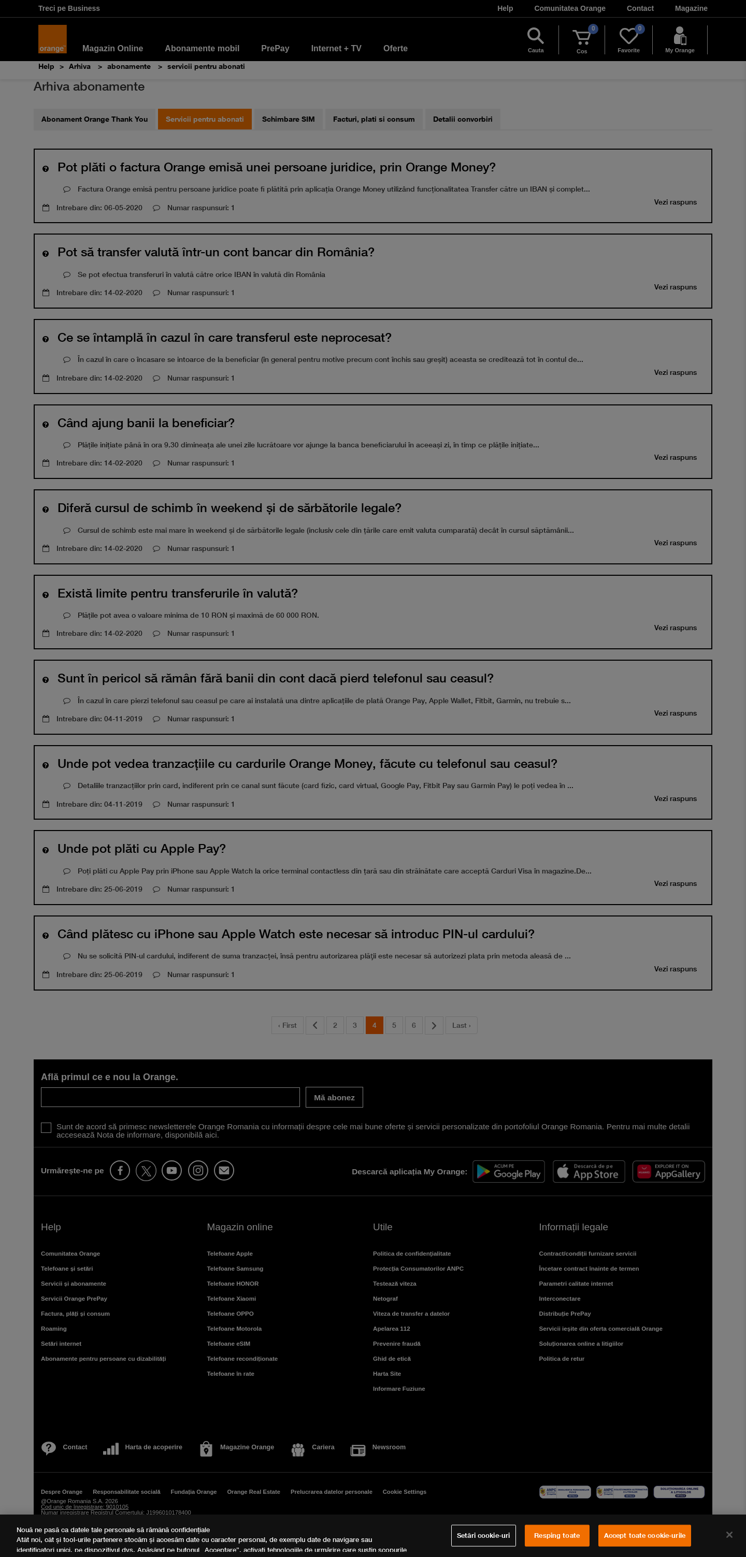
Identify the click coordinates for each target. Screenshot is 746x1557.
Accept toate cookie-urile (644, 1535)
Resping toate (557, 1535)
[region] (373, 1536)
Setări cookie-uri (483, 1535)
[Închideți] (729, 1534)
